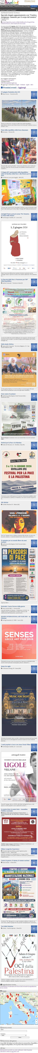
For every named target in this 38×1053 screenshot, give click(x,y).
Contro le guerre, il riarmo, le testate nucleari (15, 860)
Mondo (11, 6)
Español (2, 10)
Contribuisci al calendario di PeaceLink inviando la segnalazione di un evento (18, 987)
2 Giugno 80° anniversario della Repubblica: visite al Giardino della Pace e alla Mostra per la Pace (16, 173)
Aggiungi (22, 87)
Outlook (22, 84)
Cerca (33, 1)
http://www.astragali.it (7, 80)
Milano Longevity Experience (10, 849)
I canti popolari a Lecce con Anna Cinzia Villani (15, 744)
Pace (1, 6)
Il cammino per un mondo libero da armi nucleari (14, 541)
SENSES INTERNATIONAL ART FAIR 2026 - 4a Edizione (15, 617)
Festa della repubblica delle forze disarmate (14, 130)
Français (13, 10)
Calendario (34, 6)
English (8, 10)
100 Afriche (4, 502)
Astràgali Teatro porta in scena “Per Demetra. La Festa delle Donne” (15, 214)
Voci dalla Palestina (7, 926)
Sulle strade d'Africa (7, 344)
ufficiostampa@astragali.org (9, 83)
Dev (4, 1048)
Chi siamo (27, 1)
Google (17, 84)
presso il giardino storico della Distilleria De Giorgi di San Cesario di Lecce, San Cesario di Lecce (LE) (17, 22)
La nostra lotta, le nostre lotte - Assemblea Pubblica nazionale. (14, 810)
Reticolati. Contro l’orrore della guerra (13, 606)
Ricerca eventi (7, 1027)
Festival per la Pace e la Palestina (11, 443)
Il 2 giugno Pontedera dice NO (10, 92)
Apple (27, 84)
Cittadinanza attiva (19, 6)
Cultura (6, 6)
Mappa (33, 8)
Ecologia (27, 6)
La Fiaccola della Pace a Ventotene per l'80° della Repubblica (14, 280)
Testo (2, 1029)
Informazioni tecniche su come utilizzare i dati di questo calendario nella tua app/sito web (16, 1050)
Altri (32, 84)
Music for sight (6, 666)
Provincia (3, 1034)
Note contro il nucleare (8, 394)
